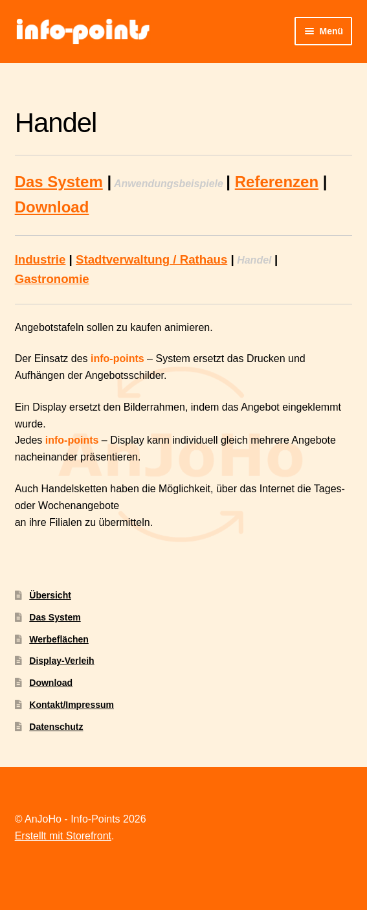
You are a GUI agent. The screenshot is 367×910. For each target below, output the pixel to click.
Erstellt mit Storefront (63, 835)
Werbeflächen (59, 639)
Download (52, 207)
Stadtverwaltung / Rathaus (151, 259)
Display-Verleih (61, 660)
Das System (59, 181)
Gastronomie (52, 279)
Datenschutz (56, 727)
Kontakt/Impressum (71, 705)
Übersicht (50, 595)
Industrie (40, 259)
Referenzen (276, 181)
